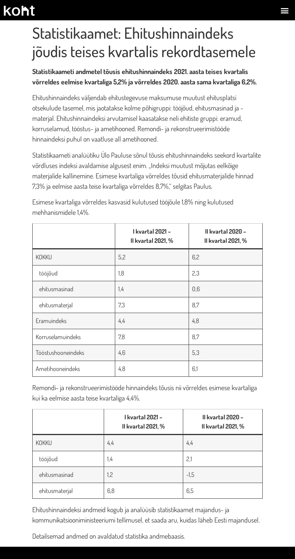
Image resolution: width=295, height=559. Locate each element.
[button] (284, 10)
